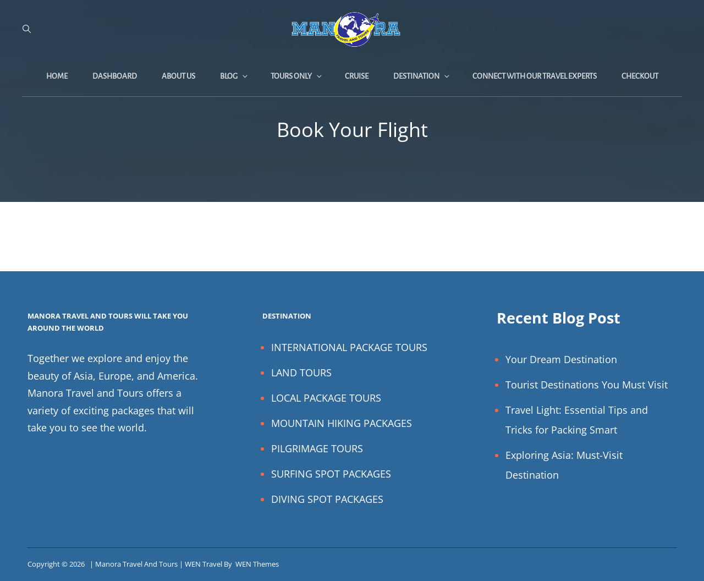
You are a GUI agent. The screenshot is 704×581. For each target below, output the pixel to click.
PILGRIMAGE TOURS (317, 448)
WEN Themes (257, 564)
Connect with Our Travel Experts (534, 76)
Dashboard (114, 76)
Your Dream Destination (561, 359)
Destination (422, 76)
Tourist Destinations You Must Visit (586, 384)
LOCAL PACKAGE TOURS (326, 397)
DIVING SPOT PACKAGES (327, 499)
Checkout (640, 76)
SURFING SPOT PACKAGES (331, 473)
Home (57, 76)
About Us (178, 76)
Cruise (357, 76)
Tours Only (297, 76)
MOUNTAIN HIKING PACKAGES (341, 423)
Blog (234, 76)
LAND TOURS (301, 372)
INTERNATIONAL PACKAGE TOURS (349, 347)
